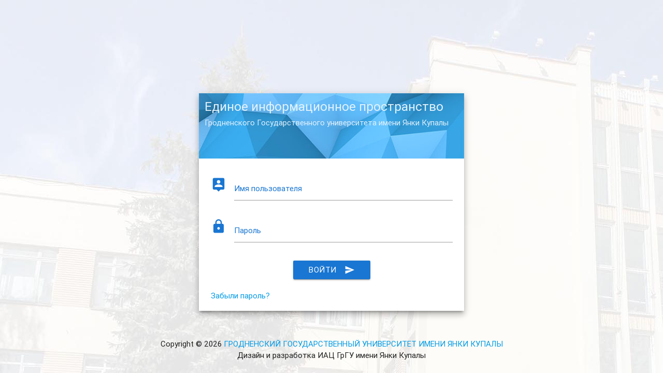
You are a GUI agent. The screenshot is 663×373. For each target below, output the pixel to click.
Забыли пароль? (240, 295)
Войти (332, 270)
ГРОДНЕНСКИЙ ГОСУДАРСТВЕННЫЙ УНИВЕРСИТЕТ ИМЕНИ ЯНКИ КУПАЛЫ (363, 344)
